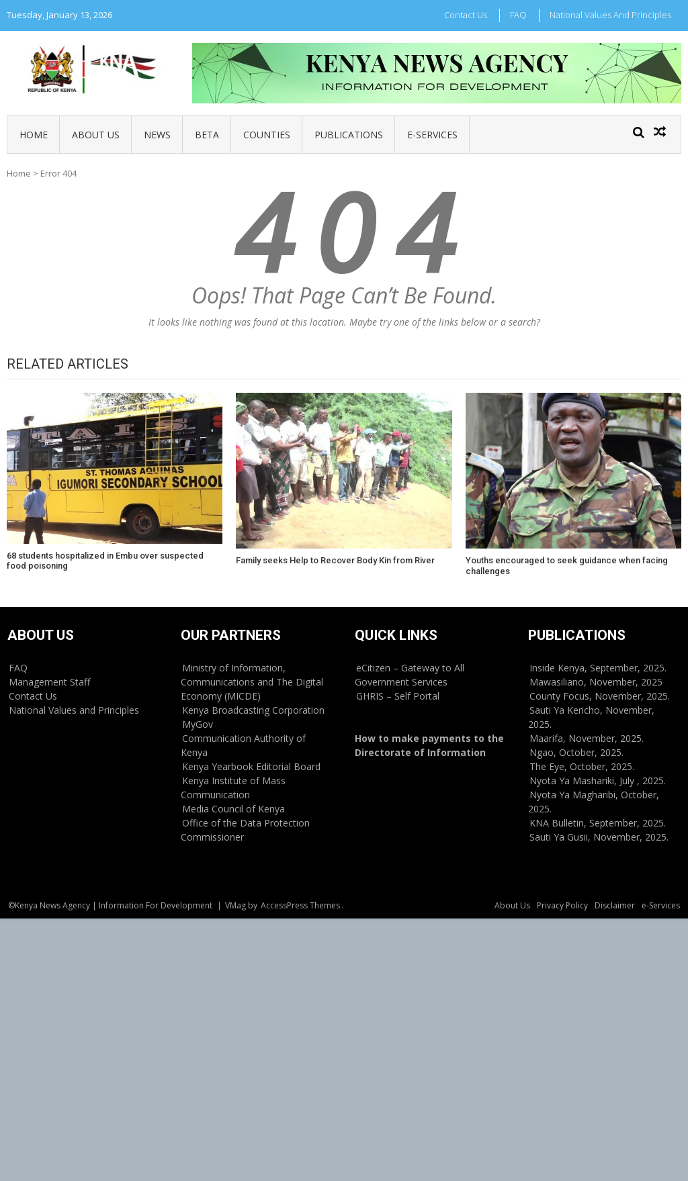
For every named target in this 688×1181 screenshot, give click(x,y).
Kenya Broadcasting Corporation (253, 710)
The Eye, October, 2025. (581, 766)
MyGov (197, 724)
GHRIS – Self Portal (397, 696)
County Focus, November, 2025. (599, 696)
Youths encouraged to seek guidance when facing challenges (567, 565)
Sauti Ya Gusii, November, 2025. (599, 837)
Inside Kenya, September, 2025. (597, 667)
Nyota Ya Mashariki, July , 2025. (597, 780)
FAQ (518, 15)
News (157, 134)
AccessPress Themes (300, 905)
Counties (266, 134)
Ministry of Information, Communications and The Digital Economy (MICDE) (252, 681)
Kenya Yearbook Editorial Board (251, 766)
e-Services (432, 134)
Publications (348, 134)
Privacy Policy (562, 905)
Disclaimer (615, 905)
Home (33, 134)
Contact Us (465, 15)
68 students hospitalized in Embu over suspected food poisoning (105, 561)
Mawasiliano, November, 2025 (595, 681)
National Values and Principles (610, 15)
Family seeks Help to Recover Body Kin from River (335, 560)
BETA (207, 134)
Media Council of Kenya (233, 808)
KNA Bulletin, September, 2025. (597, 822)
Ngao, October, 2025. (576, 752)
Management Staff (49, 681)
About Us (96, 134)
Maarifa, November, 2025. (586, 738)
